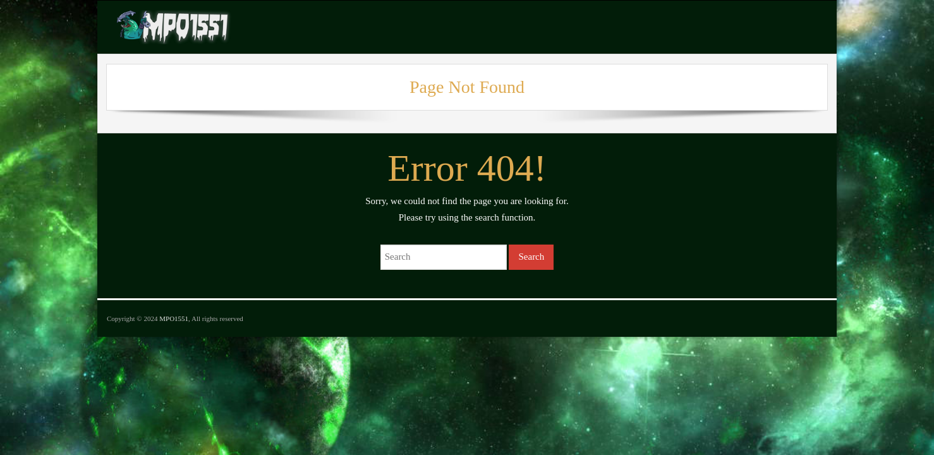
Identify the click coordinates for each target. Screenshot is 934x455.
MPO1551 (173, 318)
